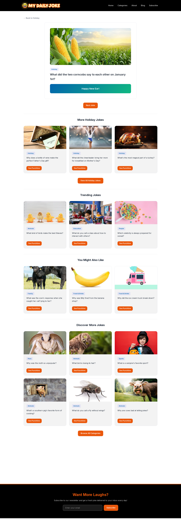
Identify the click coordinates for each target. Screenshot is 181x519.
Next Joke (90, 105)
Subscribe (153, 5)
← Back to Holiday (31, 18)
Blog (143, 5)
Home (110, 5)
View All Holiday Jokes (90, 180)
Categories (122, 5)
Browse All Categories (90, 433)
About (134, 5)
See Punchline (34, 168)
